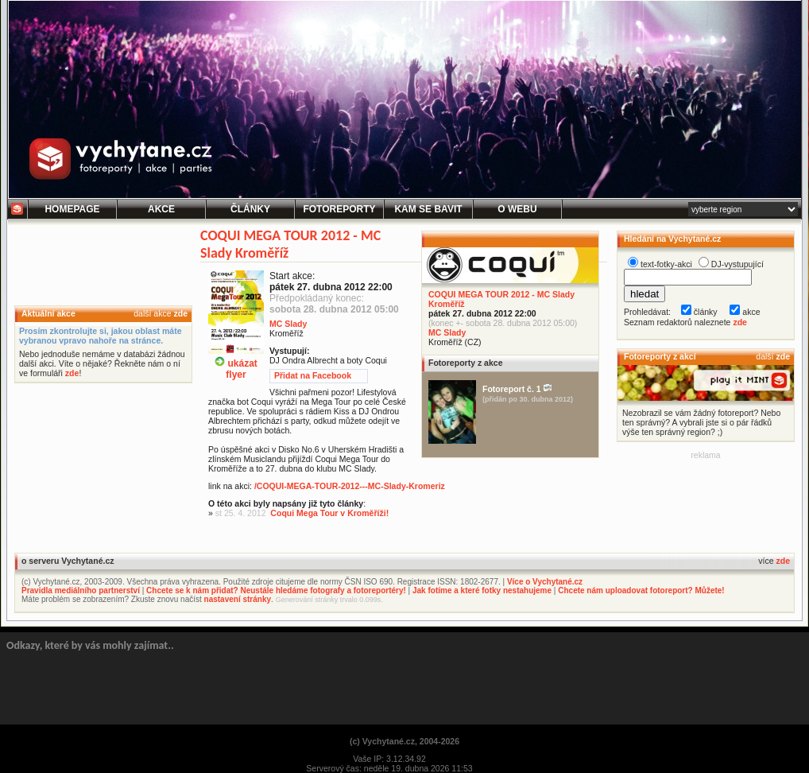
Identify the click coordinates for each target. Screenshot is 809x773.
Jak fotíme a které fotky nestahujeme (482, 590)
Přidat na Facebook (312, 375)
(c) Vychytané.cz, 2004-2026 (404, 741)
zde (180, 313)
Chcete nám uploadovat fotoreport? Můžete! (641, 590)
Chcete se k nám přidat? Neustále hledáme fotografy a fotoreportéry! (276, 590)
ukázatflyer (236, 362)
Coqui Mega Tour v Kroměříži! (329, 513)
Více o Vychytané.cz (545, 581)
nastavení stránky (238, 599)
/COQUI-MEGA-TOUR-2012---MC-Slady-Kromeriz (349, 486)
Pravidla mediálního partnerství (80, 590)
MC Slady (447, 332)
